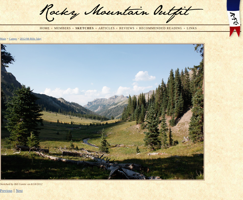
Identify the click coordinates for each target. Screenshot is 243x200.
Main (3, 38)
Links (192, 28)
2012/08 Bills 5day (31, 38)
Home (45, 28)
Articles (106, 28)
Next (19, 191)
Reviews (126, 28)
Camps (13, 38)
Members (62, 28)
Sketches (84, 28)
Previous (6, 191)
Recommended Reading (160, 28)
